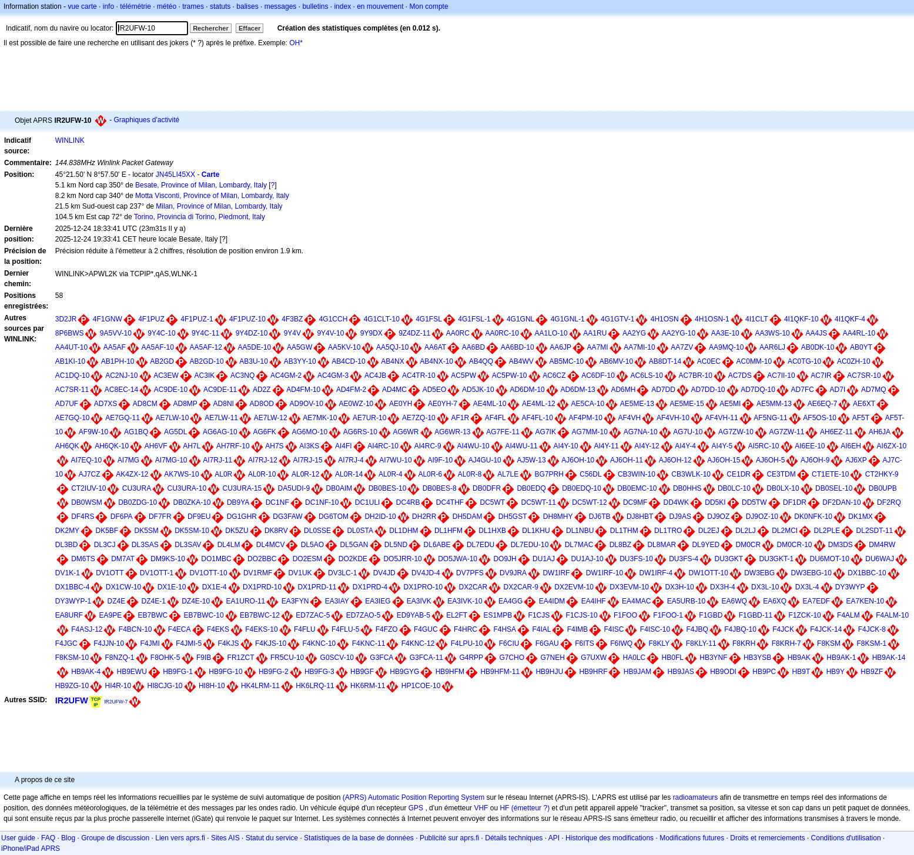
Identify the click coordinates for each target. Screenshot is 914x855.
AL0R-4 (391, 474)
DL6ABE (437, 545)
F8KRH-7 (786, 643)
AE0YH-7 (442, 404)
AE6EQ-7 (823, 404)
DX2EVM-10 (574, 587)
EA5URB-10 (686, 601)
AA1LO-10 (551, 333)
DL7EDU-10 (530, 545)
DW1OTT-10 (708, 573)
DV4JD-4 (425, 573)
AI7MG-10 (171, 460)
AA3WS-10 (772, 333)
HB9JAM (637, 672)
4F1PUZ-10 (247, 319)
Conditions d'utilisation (846, 838)
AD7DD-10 (708, 389)
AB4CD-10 (348, 361)
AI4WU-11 (521, 446)
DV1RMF (257, 573)
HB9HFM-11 (500, 672)
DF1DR (794, 502)
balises (247, 6)
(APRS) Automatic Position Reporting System (413, 797)
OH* (296, 43)
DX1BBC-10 (867, 573)
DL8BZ (620, 545)
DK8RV (276, 531)
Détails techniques (514, 838)
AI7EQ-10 (86, 460)
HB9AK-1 (841, 657)
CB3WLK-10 (691, 474)
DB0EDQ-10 (581, 488)
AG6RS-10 (360, 432)
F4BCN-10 (135, 629)
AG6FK (264, 432)
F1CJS (539, 615)
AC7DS (740, 375)
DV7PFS (470, 573)
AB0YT (861, 347)
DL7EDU (480, 545)
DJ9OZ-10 (762, 516)
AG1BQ (136, 432)
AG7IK (545, 432)
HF (504, 808)
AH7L (191, 446)
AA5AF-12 (206, 347)
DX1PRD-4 (370, 587)
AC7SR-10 (863, 375)
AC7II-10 (781, 375)
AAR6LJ (772, 347)
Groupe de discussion (115, 838)
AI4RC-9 (427, 446)
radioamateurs (695, 797)
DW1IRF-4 (655, 573)
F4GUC (426, 629)
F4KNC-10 (319, 643)
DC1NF (277, 502)
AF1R (460, 418)
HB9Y (835, 672)
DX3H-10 (679, 587)
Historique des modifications (609, 838)
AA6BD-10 (517, 347)
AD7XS (105, 404)
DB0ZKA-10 (192, 502)
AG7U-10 (687, 432)
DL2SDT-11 (874, 531)
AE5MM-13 (774, 404)
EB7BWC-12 (260, 615)
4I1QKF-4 (850, 319)
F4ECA (179, 629)
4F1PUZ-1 (196, 319)
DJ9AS (680, 516)
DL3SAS (145, 545)
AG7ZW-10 (736, 432)
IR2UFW (71, 700)
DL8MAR (661, 545)
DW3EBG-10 (811, 573)
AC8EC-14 (121, 389)
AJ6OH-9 (815, 460)
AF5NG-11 (770, 418)
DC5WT (492, 502)
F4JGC (66, 643)
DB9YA (238, 502)
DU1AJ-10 (587, 559)
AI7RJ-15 (308, 460)
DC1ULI (367, 502)
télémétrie (135, 6)
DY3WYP (850, 587)
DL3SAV (188, 545)
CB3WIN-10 (636, 474)
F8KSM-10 (72, 657)
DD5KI (715, 502)
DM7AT (123, 559)
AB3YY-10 (300, 361)
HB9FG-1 (178, 672)
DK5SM (147, 531)
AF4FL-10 (537, 418)
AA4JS (816, 333)
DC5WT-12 (589, 502)
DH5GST (512, 516)
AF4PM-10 (585, 418)
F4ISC (614, 629)
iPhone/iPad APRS (30, 848)
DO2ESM (308, 559)
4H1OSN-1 (712, 319)
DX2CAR (473, 587)
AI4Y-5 (722, 446)
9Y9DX (371, 333)
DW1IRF (556, 573)
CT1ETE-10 (830, 474)
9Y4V (292, 333)
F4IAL (541, 629)
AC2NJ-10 (121, 375)
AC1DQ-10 (72, 375)
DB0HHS (687, 488)
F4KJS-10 (270, 643)
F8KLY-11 (701, 643)
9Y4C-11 (205, 333)
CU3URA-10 (187, 488)
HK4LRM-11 (260, 686)
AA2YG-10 (678, 333)
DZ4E (116, 601)
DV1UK (300, 573)
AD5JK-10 (478, 389)
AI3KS (309, 446)
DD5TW (754, 502)
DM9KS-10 (167, 559)
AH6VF (156, 446)
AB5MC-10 (566, 361)
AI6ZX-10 (892, 446)
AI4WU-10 (473, 446)
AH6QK (67, 446)
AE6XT (864, 404)
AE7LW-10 (172, 418)
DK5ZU (236, 531)
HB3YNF (713, 657)
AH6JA (879, 432)
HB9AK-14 (889, 657)
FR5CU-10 (287, 657)
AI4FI (343, 446)
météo (166, 6)
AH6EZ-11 (836, 432)
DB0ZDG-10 (137, 502)
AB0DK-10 (818, 347)
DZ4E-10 (196, 601)
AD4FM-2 (351, 389)
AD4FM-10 (303, 389)
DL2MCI (785, 531)
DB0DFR (487, 488)
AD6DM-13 (577, 389)
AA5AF (114, 347)
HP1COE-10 (421, 686)
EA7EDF (817, 601)
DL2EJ (708, 531)
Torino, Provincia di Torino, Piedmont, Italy (199, 217)
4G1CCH (333, 319)
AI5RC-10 (763, 446)
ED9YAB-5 (413, 615)
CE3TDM (780, 474)
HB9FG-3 (319, 672)
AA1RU (595, 333)
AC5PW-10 (509, 375)
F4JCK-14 (826, 629)
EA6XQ (774, 601)
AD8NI (223, 404)
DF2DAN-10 (841, 502)
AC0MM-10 (754, 361)
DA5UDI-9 (294, 488)
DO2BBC (261, 559)
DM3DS (840, 545)
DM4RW (882, 545)
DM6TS (83, 559)
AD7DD (663, 389)
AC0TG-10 (804, 361)
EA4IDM (552, 601)
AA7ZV (682, 347)
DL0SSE (317, 531)
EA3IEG (377, 601)
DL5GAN (354, 545)
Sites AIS (225, 838)
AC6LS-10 (647, 375)
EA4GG (510, 601)
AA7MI (597, 347)
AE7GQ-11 (122, 418)
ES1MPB (498, 615)
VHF (481, 808)
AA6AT (435, 347)
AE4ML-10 (490, 404)
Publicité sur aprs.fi (449, 838)
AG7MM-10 (590, 432)
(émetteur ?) (530, 808)
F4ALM (848, 615)
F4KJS (228, 643)
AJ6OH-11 (626, 460)
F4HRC (465, 629)
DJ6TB (600, 516)
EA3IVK (419, 601)
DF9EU (199, 516)
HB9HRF (593, 672)
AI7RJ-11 (217, 460)
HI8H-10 (212, 686)
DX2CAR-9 (521, 587)
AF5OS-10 (819, 418)
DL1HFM (448, 531)
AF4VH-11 (721, 418)
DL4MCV (270, 545)
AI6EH (851, 446)
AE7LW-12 (270, 418)
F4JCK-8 (872, 629)
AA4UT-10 (71, 347)
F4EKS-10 (261, 629)
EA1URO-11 (246, 601)
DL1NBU (580, 531)
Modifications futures (691, 838)
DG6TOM (334, 516)
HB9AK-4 (86, 672)
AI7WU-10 (395, 460)
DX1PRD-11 (316, 587)
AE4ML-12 (538, 404)
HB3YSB (757, 657)
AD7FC (802, 389)
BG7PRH (549, 474)
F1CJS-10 (582, 615)
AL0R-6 (430, 474)
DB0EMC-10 (637, 488)
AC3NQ (242, 375)
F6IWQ (621, 643)
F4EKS (218, 629)
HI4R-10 (118, 686)
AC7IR (821, 375)
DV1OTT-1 (156, 573)
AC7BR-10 (695, 375)
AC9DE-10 (171, 389)
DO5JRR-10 (402, 559)
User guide (18, 838)
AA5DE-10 (255, 347)
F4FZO (387, 629)
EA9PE (110, 615)
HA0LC (634, 657)
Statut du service (272, 838)
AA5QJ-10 (392, 347)
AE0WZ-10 (356, 404)
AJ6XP (856, 460)
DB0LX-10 (782, 488)
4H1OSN (665, 319)
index (342, 6)
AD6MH (623, 389)
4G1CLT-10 (382, 319)
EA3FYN (295, 601)
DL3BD (66, 545)
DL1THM (624, 531)
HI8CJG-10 (165, 686)
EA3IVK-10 (464, 601)
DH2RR (424, 516)
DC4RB (408, 502)
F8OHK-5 (165, 657)
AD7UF (66, 404)
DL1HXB (492, 531)
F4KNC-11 (369, 643)
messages (281, 6)
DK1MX (860, 516)
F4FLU (305, 629)
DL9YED (705, 545)
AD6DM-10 (527, 389)
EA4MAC (636, 601)
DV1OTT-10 (208, 573)
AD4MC (394, 389)
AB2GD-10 (207, 361)
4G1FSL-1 (474, 319)
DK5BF (106, 531)
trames (193, 6)
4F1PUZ (151, 319)
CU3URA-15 (242, 488)
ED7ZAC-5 (313, 615)
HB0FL (673, 657)
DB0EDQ (531, 488)
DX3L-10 (765, 587)
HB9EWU (132, 672)
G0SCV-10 (337, 657)
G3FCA (381, 657)
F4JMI (150, 643)
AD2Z (262, 389)
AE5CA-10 (587, 404)
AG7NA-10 (641, 432)
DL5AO (312, 545)
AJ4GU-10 (484, 460)
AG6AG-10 (220, 432)
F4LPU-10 (467, 643)
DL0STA (360, 531)
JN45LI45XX (175, 174)
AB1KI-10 (70, 361)
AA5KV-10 (344, 347)
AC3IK (205, 375)
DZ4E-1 (154, 601)
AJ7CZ (90, 474)
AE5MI (730, 404)
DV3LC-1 (342, 573)
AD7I (838, 389)
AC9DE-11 (220, 389)
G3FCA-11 (426, 657)
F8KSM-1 (871, 643)
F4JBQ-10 (740, 629)
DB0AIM (339, 488)
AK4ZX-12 (132, 474)
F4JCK (783, 629)
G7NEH (552, 657)
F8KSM (829, 643)
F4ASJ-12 (86, 629)
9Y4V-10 (330, 333)
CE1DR (738, 474)
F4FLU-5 (345, 629)
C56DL (590, 474)
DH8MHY (558, 516)
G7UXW (594, 657)
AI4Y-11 (606, 446)
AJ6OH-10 (577, 460)
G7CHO (511, 657)
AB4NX (392, 361)
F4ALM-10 (892, 615)
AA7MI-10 (639, 347)
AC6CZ (554, 375)
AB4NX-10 (436, 361)
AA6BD (473, 347)
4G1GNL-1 (568, 319)
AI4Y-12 (646, 446)
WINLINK (70, 140)
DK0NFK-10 (813, 516)
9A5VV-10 (116, 333)
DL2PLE (827, 531)
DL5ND (395, 545)
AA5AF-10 (158, 347)
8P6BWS (69, 333)
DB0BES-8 (440, 488)
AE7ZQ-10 (419, 418)
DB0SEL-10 (833, 488)
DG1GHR (242, 516)
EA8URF (69, 615)
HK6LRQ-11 (315, 686)
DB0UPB (883, 488)
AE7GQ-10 (72, 418)
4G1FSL (429, 319)
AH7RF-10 (233, 446)
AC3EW (166, 375)
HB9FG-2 (274, 672)
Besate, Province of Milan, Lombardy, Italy (201, 185)
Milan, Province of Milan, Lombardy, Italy (219, 206)
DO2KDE (353, 559)
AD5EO (435, 389)
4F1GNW (107, 319)
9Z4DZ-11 (414, 333)
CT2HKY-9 (882, 474)
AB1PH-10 (118, 361)
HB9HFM (450, 672)
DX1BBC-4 (72, 587)
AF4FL (495, 418)
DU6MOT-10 (829, 559)
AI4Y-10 (565, 446)
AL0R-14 (349, 474)
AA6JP (560, 347)
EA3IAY (337, 601)
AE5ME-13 (637, 404)
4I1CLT (756, 319)
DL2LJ (745, 531)
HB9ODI (723, 672)
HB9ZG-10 (72, 686)
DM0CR (748, 545)
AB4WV (521, 361)
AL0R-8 (470, 474)
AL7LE (507, 474)
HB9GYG (404, 672)
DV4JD (384, 573)
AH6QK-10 (112, 446)
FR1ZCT (241, 657)
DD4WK (676, 502)
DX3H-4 (722, 587)
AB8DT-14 (665, 361)
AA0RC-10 (502, 333)
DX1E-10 (172, 587)
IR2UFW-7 (116, 702)
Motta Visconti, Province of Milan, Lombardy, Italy (212, 196)
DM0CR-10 (794, 545)
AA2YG (634, 333)
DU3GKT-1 (776, 559)
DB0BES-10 (388, 488)
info (108, 6)
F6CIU (509, 643)
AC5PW (463, 375)
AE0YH (400, 404)
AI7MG (128, 460)
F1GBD (710, 615)
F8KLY (658, 643)
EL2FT (456, 615)
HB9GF (362, 672)
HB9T (801, 672)
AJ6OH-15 (723, 460)
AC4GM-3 (333, 375)
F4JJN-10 (108, 643)
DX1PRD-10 (262, 587)
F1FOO (625, 615)
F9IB (203, 657)
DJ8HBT (640, 516)
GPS (416, 808)
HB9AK (799, 657)
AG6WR (406, 432)
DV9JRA (513, 573)
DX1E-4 (214, 587)
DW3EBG (759, 573)
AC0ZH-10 (854, 361)
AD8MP (185, 404)
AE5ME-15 (687, 404)
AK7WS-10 (181, 474)
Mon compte (429, 6)
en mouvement (380, 6)
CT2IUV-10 (88, 488)
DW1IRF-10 (604, 573)
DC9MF (635, 502)
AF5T (860, 418)
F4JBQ (697, 629)
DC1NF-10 (322, 502)
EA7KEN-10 (865, 601)
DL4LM (228, 545)
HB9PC (764, 672)
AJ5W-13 (531, 460)
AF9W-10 (93, 432)
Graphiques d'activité (147, 120)
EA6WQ (733, 601)
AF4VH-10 (673, 418)
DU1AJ (544, 559)
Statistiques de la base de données (359, 838)
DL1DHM (403, 531)
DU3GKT (729, 559)
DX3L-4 (807, 587)
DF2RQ (889, 502)
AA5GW (299, 347)
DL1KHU (536, 531)
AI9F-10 (440, 460)
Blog (68, 838)
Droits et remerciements (767, 838)
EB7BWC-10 (204, 615)
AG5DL (175, 432)
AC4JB (375, 375)
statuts (220, 6)
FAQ (48, 838)
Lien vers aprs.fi (180, 838)
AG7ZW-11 (787, 432)
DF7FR (160, 516)
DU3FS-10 (636, 559)
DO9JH (504, 559)
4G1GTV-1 (617, 319)
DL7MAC (579, 545)
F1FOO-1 (668, 615)
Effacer (249, 28)
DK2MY (67, 531)
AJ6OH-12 (675, 460)
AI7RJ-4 (350, 460)
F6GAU (547, 643)
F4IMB (577, 629)
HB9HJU (549, 672)
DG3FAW (287, 516)
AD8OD (262, 404)
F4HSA (504, 629)
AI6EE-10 (810, 446)
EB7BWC (153, 615)
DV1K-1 (67, 573)
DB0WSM (86, 502)
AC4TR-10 (419, 375)
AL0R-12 (305, 474)
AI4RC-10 (383, 446)
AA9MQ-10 (726, 347)
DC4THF (450, 502)
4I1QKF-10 (801, 319)
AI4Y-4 (685, 446)
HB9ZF (872, 672)
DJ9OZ (718, 516)
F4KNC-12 (418, 643)
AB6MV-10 (616, 361)
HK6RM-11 (367, 686)
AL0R (223, 474)
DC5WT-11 (538, 502)
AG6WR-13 (452, 432)
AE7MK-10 (320, 418)
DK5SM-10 (192, 531)
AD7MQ (873, 389)
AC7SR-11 (72, 389)
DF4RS (82, 516)
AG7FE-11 (503, 432)
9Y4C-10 (161, 333)
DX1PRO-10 (423, 587)
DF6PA (122, 516)
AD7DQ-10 (758, 389)
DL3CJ (105, 545)
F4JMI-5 (189, 643)
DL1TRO (668, 531)
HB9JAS (681, 672)
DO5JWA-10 (457, 559)
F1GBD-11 (755, 615)
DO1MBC (216, 559)
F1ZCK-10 (804, 615)
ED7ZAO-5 (363, 615)
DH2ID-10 (380, 516)
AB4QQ (481, 361)
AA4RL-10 (859, 333)
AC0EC (709, 361)
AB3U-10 (253, 361)
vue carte (82, 6)
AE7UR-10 (369, 418)
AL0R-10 (262, 474)
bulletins (315, 6)
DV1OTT (109, 573)
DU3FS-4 (683, 559)
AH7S (274, 446)
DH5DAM (468, 516)
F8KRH (743, 643)
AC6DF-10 (598, 375)
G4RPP (471, 657)
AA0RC (458, 333)
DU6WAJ (879, 559)
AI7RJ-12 (262, 460)
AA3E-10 (725, 333)
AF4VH (629, 418)
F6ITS (584, 643)
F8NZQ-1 (119, 657)
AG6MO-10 (309, 432)
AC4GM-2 (286, 375)
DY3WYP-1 (73, 601)
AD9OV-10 (306, 404)
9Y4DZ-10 (252, 333)
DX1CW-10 (123, 587)
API (554, 838)
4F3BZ (292, 319)
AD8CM (145, 404)
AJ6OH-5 (770, 460)
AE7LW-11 (221, 418)
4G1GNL (520, 319)
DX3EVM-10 (629, 587)
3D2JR (66, 319)
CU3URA (136, 488)
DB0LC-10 (734, 488)
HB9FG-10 (225, 672)
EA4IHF (593, 601)
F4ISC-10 (655, 629)
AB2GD (162, 361)
